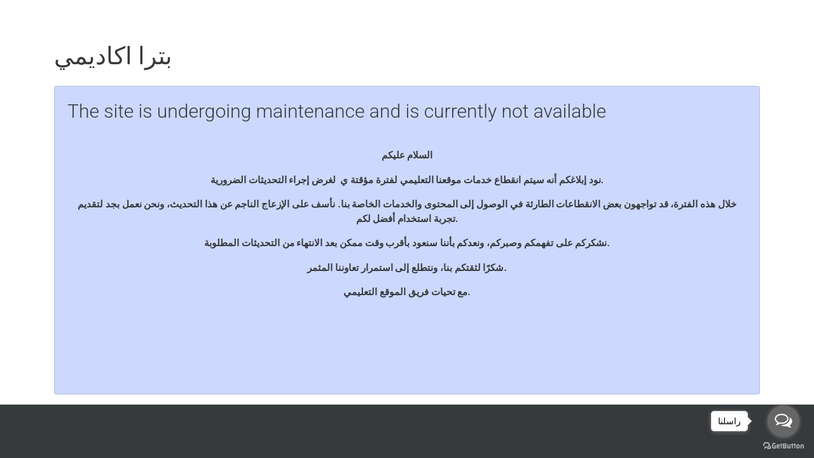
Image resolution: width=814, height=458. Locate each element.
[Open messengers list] (783, 421)
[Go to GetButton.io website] (783, 445)
